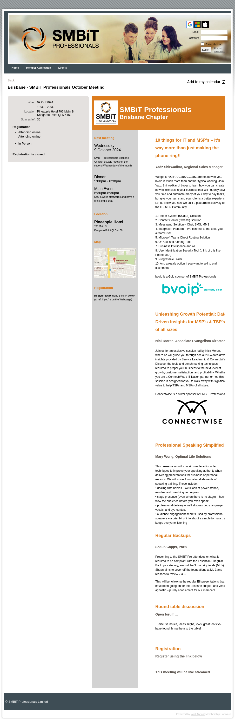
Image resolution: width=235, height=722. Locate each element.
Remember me (213, 44)
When (31, 102)
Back (11, 80)
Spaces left (28, 119)
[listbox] (207, 82)
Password (192, 37)
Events (62, 67)
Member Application (38, 67)
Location (29, 111)
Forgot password (219, 50)
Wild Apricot (198, 714)
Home (15, 67)
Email (195, 31)
